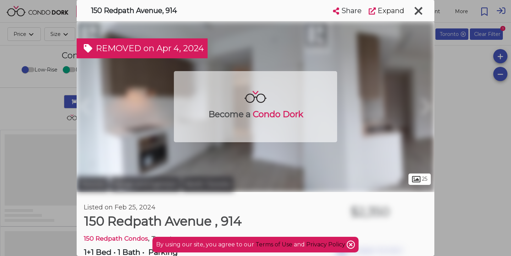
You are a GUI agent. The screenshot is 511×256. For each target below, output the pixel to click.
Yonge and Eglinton (145, 184)
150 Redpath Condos (116, 238)
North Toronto (208, 184)
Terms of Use (274, 244)
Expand (386, 10)
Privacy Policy (326, 244)
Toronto (92, 184)
